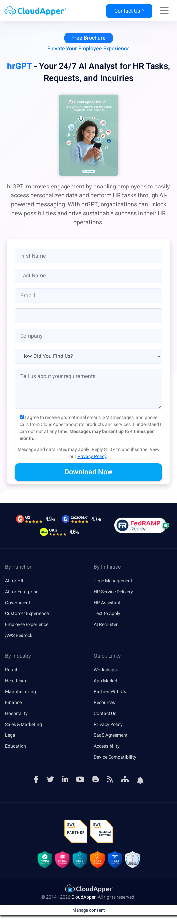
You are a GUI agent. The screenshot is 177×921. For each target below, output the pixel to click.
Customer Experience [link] (27, 613)
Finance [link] (13, 702)
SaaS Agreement (111, 735)
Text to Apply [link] (107, 613)
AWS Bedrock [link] (18, 635)
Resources (104, 702)
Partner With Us (110, 691)
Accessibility (107, 746)
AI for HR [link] (14, 580)
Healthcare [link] (16, 680)
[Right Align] (164, 11)
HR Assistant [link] (107, 602)
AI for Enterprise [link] (21, 591)
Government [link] (17, 602)
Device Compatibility (115, 757)
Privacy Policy (92, 456)
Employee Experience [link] (26, 624)
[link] (89, 888)
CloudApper (83, 897)
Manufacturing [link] (20, 691)
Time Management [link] (113, 580)
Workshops (105, 669)
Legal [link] (10, 735)
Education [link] (15, 746)
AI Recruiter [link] (106, 624)
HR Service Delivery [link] (113, 591)
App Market (105, 680)
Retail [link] (11, 669)
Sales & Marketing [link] (23, 724)
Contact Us (129, 11)
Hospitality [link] (16, 713)
